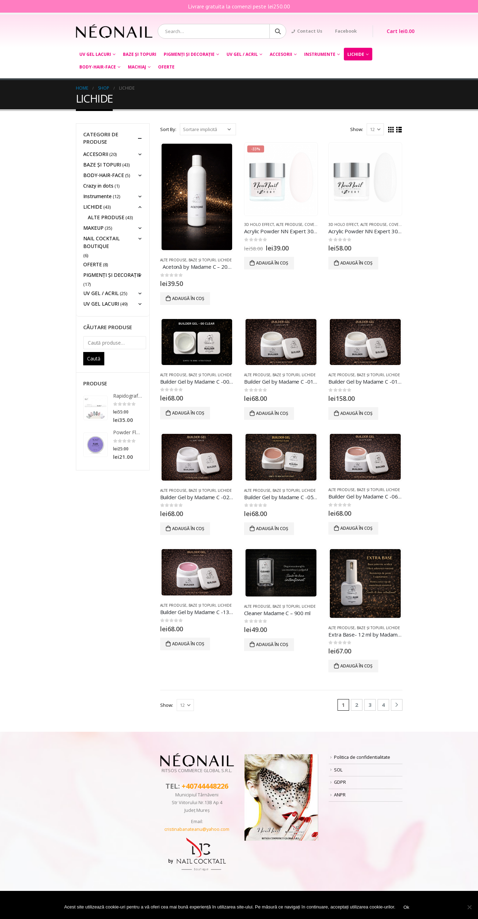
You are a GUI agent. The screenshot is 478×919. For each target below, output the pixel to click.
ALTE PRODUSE (173, 260)
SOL (338, 770)
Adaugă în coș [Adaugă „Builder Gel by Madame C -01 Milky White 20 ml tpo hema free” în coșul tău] (272, 413)
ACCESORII (281, 54)
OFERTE (166, 67)
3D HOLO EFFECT (259, 224)
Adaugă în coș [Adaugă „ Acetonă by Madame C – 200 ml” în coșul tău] (188, 298)
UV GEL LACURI (95, 54)
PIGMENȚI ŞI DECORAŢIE (189, 54)
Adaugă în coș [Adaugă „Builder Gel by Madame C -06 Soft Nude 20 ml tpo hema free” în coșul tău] (356, 528)
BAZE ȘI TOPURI (139, 54)
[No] (469, 907)
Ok (407, 907)
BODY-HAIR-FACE (97, 67)
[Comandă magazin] (208, 129)
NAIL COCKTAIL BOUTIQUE (101, 242)
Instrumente (319, 54)
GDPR (340, 782)
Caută (93, 358)
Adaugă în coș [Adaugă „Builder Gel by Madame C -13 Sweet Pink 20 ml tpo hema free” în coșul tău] (188, 644)
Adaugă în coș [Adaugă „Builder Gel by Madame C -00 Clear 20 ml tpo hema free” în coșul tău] (188, 413)
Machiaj (137, 67)
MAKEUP (93, 227)
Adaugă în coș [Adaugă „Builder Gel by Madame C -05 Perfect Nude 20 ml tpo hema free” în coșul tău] (272, 529)
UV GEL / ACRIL (242, 54)
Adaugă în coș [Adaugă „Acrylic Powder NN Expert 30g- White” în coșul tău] (356, 263)
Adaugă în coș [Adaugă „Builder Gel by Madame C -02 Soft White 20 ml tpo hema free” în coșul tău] (188, 529)
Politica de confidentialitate (362, 757)
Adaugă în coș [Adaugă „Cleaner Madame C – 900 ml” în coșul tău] (272, 644)
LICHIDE (355, 54)
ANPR (340, 795)
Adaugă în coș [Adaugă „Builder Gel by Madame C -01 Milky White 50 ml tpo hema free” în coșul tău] (356, 413)
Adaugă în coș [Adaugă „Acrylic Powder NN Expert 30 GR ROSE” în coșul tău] (272, 263)
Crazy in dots (98, 185)
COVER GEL (315, 224)
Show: (356, 129)
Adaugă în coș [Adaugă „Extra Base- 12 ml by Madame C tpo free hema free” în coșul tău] (356, 666)
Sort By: (168, 129)
